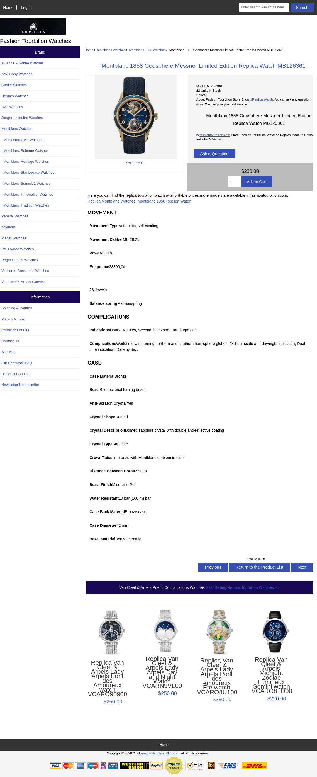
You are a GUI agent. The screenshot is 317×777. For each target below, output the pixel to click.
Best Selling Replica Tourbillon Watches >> (242, 587)
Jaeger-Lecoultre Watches (22, 118)
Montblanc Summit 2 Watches (25, 183)
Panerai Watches (14, 216)
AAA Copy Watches (16, 74)
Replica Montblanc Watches (111, 201)
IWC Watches (12, 107)
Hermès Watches (14, 96)
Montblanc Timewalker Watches (27, 194)
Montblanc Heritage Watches (25, 161)
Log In (26, 7)
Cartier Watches (14, 85)
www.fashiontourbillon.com (160, 753)
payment (8, 227)
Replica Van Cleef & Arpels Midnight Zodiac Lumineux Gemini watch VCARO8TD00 (271, 675)
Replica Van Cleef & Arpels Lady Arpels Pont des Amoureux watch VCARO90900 (107, 679)
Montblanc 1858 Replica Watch (164, 201)
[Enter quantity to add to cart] (234, 181)
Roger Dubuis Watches (19, 260)
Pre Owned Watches (17, 249)
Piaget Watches (13, 238)
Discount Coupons (15, 374)
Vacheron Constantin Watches (25, 271)
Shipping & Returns (16, 308)
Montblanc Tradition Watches (25, 205)
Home (8, 7)
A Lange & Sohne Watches (22, 63)
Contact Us (10, 341)
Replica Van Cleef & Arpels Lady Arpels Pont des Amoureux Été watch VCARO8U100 (216, 676)
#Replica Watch (261, 99)
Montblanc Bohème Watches (25, 151)
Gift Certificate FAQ (16, 363)
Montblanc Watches (111, 50)
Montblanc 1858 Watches (147, 50)
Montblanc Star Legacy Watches (27, 172)
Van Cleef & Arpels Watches (23, 282)
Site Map (8, 352)
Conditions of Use (15, 330)
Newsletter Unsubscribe (20, 385)
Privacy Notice (12, 319)
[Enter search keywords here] (264, 7)
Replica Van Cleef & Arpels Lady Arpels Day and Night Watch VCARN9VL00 (162, 672)
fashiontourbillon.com (214, 135)
